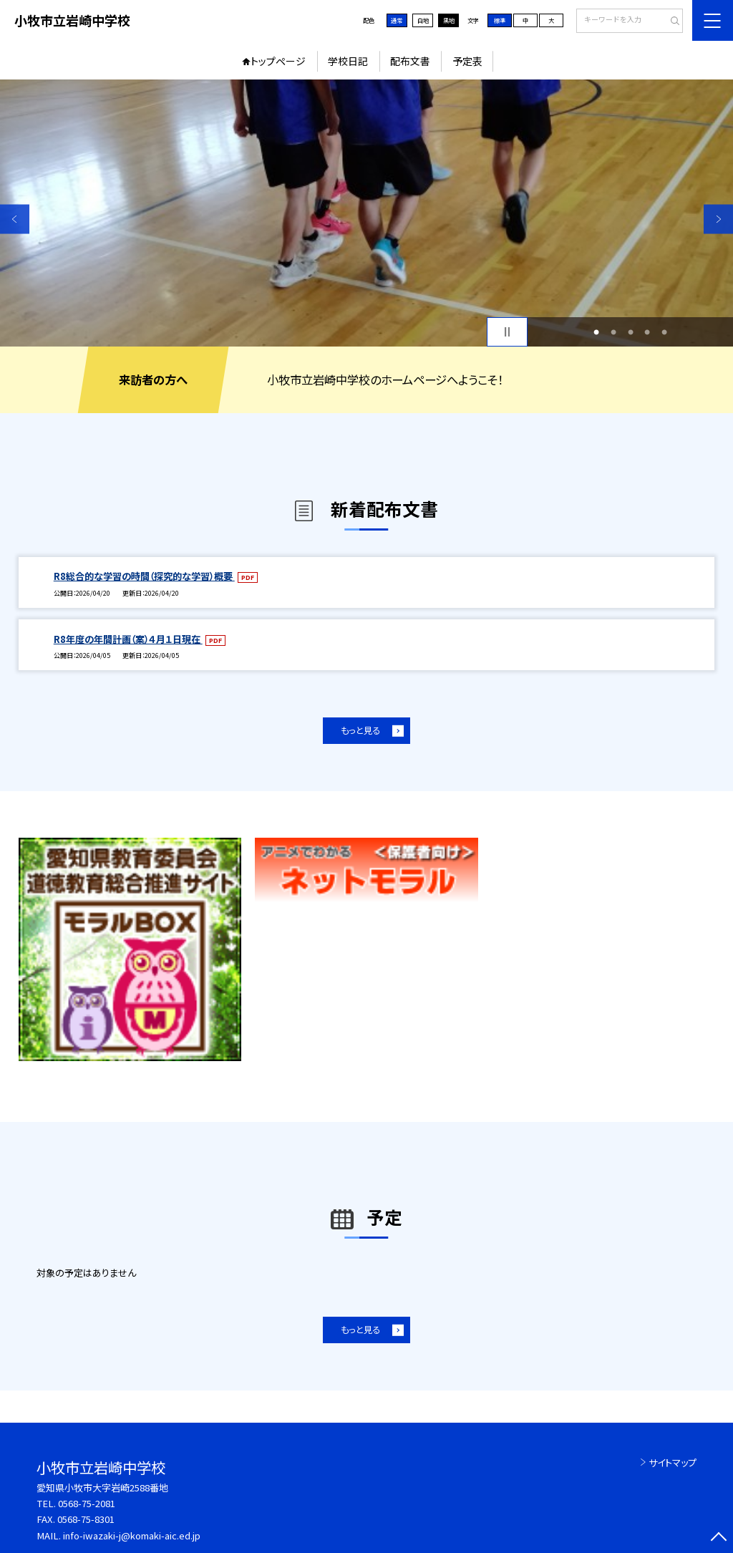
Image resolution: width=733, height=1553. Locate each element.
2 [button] (613, 332)
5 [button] (664, 332)
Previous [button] (14, 218)
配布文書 (410, 61)
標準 (499, 20)
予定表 (467, 61)
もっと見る (360, 730)
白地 (423, 20)
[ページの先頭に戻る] (718, 1538)
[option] (366, 213)
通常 (396, 20)
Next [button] (718, 218)
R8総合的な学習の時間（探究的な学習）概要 (144, 576)
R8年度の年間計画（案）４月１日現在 (128, 639)
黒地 (449, 20)
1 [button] (596, 332)
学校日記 (348, 61)
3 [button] (631, 332)
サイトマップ (672, 1462)
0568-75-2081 (86, 1503)
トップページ (278, 61)
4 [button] (647, 332)
